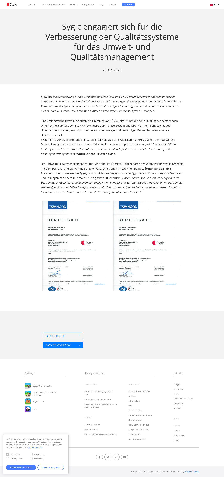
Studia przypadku (92, 424)
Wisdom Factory (192, 471)
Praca (176, 394)
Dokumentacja (90, 429)
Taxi (130, 406)
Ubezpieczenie (135, 420)
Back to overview (62, 345)
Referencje (179, 389)
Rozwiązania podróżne (138, 425)
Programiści (88, 4)
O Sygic (177, 384)
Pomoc (73, 4)
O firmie (112, 4)
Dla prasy (178, 403)
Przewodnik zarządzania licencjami (100, 434)
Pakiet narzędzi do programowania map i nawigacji (100, 405)
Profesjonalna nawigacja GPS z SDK (98, 393)
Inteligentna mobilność (138, 429)
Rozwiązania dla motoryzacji (97, 399)
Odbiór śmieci (134, 434)
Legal (176, 440)
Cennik (177, 425)
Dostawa (132, 396)
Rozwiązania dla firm (53, 4)
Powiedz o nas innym (183, 398)
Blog (101, 4)
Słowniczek (179, 435)
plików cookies (35, 447)
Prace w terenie (135, 410)
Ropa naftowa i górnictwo (140, 415)
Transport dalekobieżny (139, 391)
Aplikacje (31, 4)
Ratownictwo (134, 401)
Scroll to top (62, 336)
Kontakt (177, 408)
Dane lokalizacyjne (136, 439)
